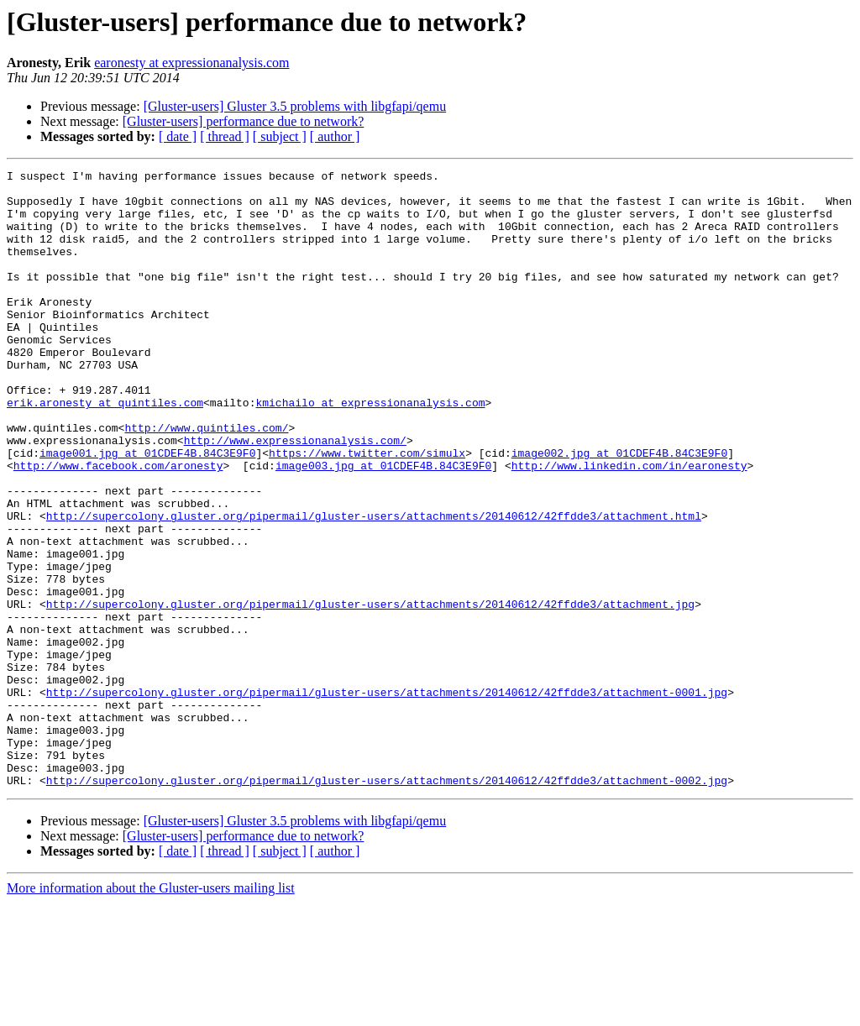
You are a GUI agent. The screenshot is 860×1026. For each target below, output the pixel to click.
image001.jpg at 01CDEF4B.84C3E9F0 (147, 510)
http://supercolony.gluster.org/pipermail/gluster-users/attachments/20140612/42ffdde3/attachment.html (373, 586)
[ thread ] (224, 136)
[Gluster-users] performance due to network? (243, 121)
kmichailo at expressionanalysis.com (370, 450)
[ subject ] (280, 136)
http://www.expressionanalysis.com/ (295, 495)
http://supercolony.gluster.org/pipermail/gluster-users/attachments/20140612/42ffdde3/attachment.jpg (370, 691)
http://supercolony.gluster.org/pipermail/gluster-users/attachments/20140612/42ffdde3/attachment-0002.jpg (386, 903)
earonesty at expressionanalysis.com (191, 62)
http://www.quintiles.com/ (206, 480)
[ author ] (335, 136)
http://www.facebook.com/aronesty (118, 525)
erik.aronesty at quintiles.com (105, 450)
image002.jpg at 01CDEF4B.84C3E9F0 (619, 510)
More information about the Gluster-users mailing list (151, 1011)
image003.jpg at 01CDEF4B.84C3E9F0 (383, 525)
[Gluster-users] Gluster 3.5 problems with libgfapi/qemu (295, 106)
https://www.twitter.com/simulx (367, 510)
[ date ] (178, 136)
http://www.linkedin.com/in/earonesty (629, 525)
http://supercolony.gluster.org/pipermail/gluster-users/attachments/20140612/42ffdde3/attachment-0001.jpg (386, 797)
